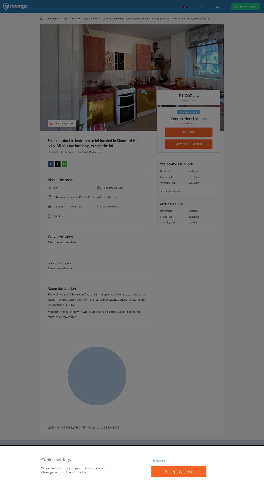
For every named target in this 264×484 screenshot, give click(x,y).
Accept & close (179, 471)
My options (159, 460)
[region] (132, 464)
